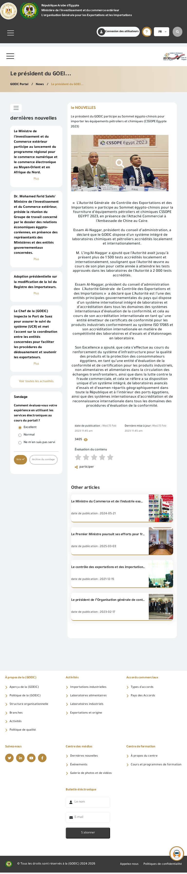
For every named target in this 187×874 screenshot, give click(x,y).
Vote (20, 460)
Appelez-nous (127, 865)
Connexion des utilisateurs (118, 31)
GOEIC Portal (20, 84)
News (40, 84)
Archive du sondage (43, 460)
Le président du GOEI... (69, 84)
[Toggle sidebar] (16, 108)
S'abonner (88, 834)
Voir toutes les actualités (36, 382)
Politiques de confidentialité (162, 865)
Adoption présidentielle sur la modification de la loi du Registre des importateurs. (35, 283)
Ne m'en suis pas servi (39, 443)
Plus (36, 179)
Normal (29, 436)
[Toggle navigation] (11, 33)
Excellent (30, 428)
